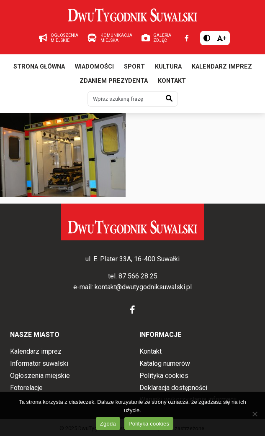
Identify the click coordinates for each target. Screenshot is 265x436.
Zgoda (108, 424)
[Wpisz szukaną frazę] (124, 98)
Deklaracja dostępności (173, 388)
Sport (134, 66)
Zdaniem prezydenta (114, 80)
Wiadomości (94, 66)
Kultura (168, 66)
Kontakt (172, 80)
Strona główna (39, 66)
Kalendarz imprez (222, 66)
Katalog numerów (164, 363)
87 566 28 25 (137, 276)
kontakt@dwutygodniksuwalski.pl (143, 287)
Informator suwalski (39, 363)
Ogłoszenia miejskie (40, 376)
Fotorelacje (26, 388)
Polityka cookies (163, 376)
